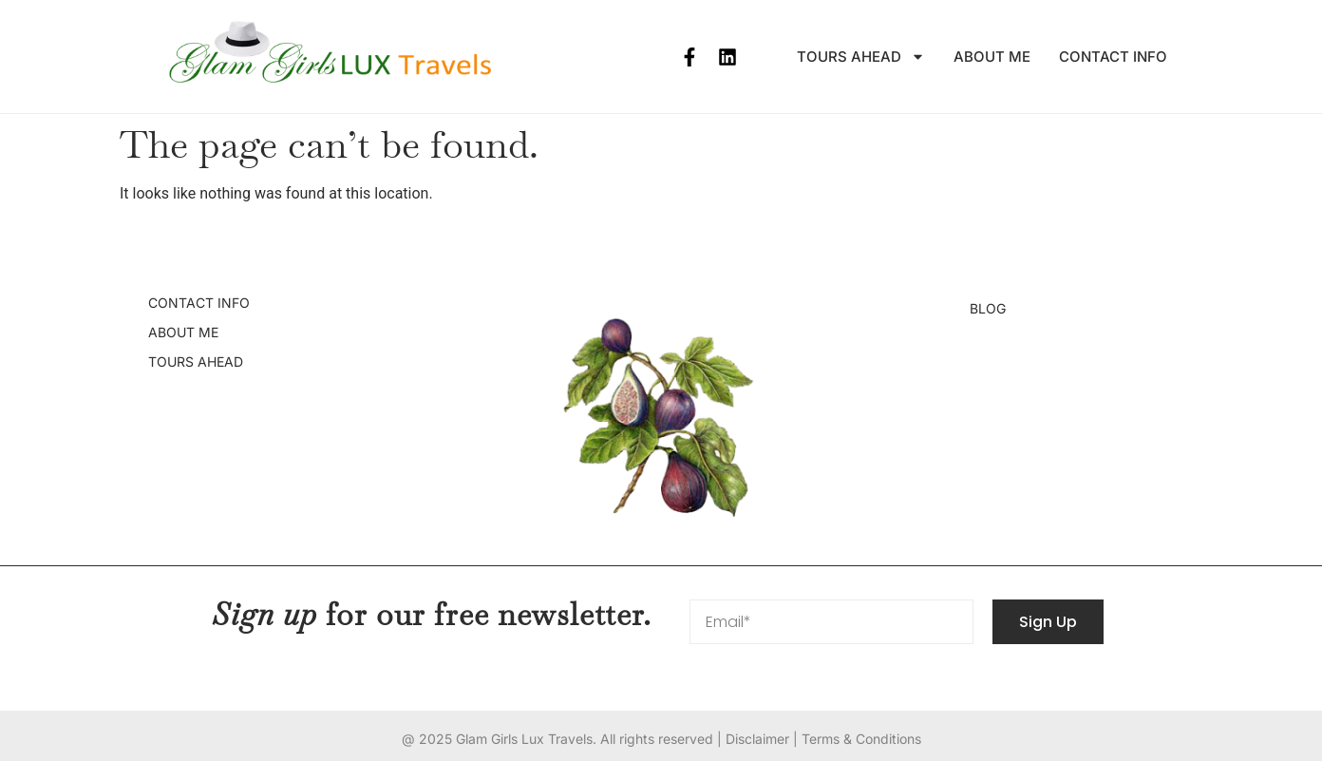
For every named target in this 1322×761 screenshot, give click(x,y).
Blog (988, 308)
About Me (992, 57)
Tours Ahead (861, 57)
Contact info (1113, 57)
